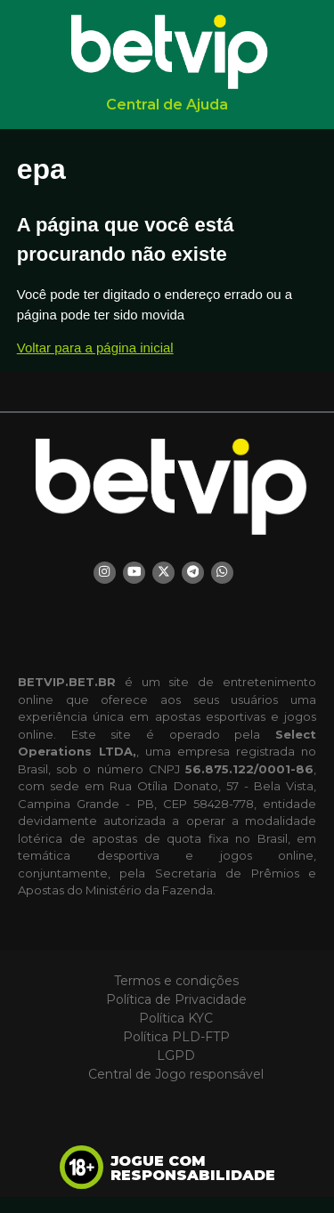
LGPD (176, 1055)
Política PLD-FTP (176, 1037)
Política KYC (176, 1018)
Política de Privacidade (176, 999)
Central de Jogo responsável (176, 1074)
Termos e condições (176, 981)
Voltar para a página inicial (95, 347)
